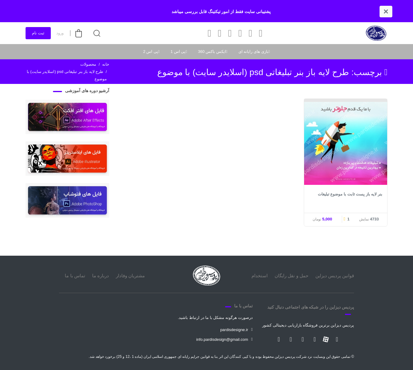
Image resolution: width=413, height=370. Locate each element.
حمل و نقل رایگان (291, 275)
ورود (60, 33)
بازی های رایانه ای (253, 51)
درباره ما (100, 275)
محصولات (88, 64)
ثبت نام (38, 33)
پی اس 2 (150, 51)
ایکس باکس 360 (212, 51)
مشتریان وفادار (130, 275)
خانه (105, 64)
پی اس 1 (178, 51)
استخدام (260, 275)
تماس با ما (75, 275)
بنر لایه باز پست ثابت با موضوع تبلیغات (350, 194)
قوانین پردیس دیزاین (334, 275)
